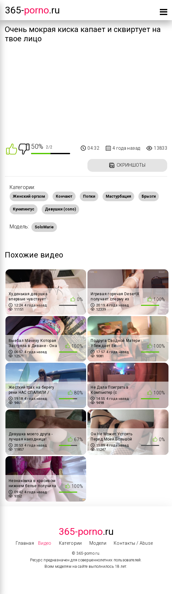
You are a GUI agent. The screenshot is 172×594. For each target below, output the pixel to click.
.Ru (86, 531)
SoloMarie (44, 227)
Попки (89, 196)
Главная (25, 543)
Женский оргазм (29, 196)
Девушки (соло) (60, 209)
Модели (97, 543)
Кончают (64, 196)
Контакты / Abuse (133, 543)
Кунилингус (23, 209)
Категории (70, 543)
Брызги (149, 196)
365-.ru (32, 10)
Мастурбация (118, 196)
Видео (45, 543)
